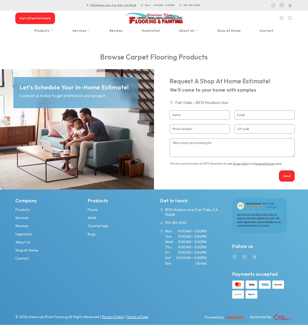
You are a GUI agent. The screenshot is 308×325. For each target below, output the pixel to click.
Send (287, 176)
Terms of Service (264, 163)
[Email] (265, 115)
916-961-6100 (191, 5)
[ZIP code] (265, 129)
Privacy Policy (241, 163)
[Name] (200, 115)
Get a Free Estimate (35, 18)
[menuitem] (44, 30)
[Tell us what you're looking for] (232, 147)
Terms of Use (137, 317)
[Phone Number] (200, 129)
